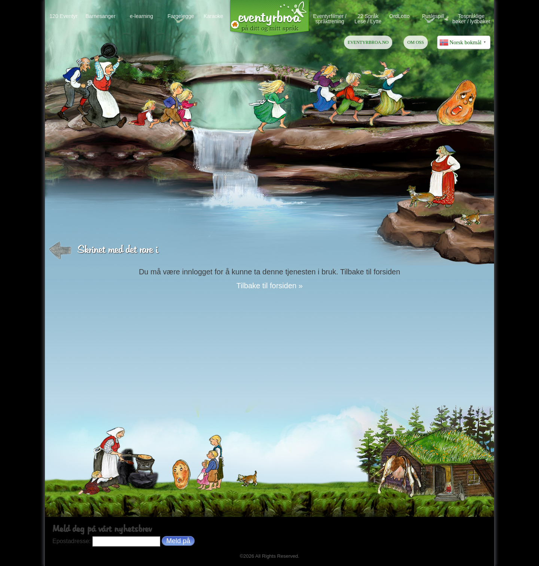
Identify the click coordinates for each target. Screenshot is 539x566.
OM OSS (415, 42)
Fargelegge (181, 16)
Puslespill (433, 16)
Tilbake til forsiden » (269, 286)
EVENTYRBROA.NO (368, 42)
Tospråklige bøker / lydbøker (471, 18)
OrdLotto (399, 16)
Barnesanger (100, 16)
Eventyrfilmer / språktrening (329, 18)
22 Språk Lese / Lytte (367, 18)
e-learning (141, 16)
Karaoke (213, 16)
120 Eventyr (63, 16)
